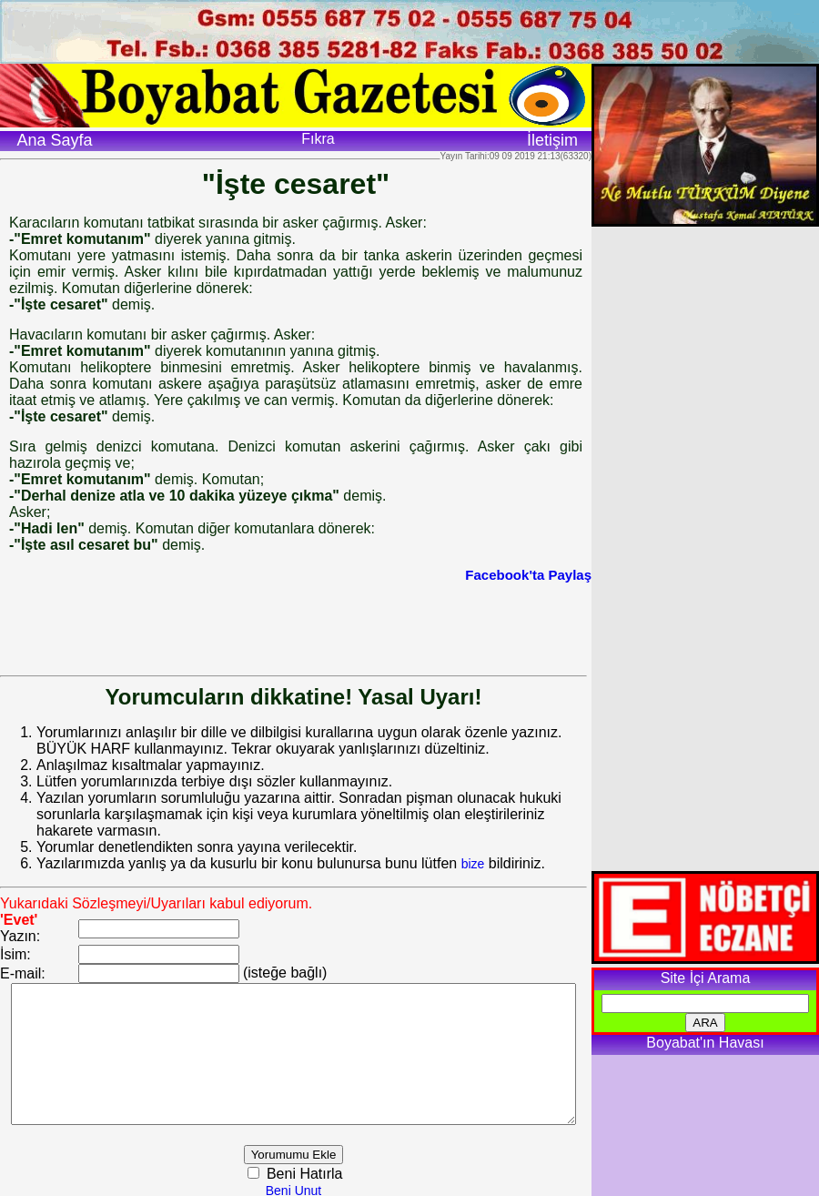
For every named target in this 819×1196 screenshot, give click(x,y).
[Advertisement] (296, 623)
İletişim (552, 140)
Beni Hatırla (326, 1171)
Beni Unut (316, 1188)
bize (473, 847)
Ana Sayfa (54, 140)
